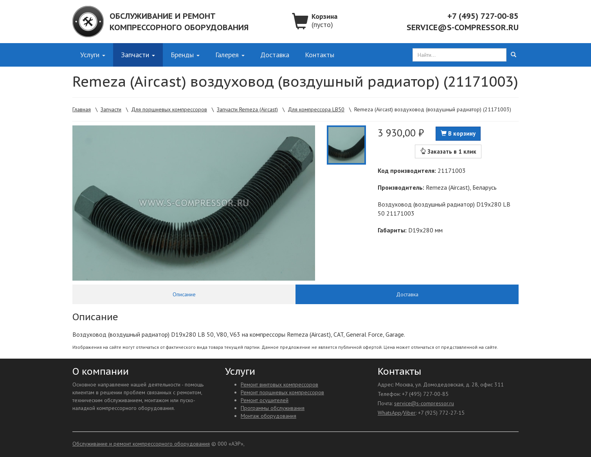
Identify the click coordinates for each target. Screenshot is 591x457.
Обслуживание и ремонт (163, 16)
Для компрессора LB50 (316, 109)
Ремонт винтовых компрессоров (279, 384)
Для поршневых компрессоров (169, 109)
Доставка (274, 54)
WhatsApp (389, 412)
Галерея (230, 54)
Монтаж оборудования (268, 415)
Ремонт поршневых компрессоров (282, 392)
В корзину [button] (458, 133)
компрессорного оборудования (179, 27)
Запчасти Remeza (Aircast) (247, 109)
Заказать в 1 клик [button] (448, 151)
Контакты (319, 54)
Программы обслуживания (273, 408)
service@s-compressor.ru (463, 27)
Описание (184, 294)
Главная (81, 109)
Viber (409, 412)
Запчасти (138, 54)
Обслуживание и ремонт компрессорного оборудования (141, 443)
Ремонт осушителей (264, 400)
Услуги (92, 54)
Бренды (185, 54)
